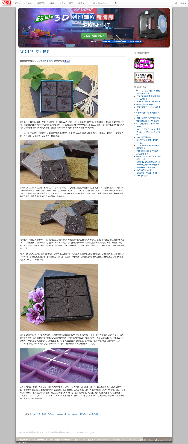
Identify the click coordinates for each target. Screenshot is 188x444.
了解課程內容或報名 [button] (94, 36)
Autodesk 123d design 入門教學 (148, 129)
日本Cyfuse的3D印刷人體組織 (148, 162)
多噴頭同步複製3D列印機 (43, 414)
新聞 (17, 3)
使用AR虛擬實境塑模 (145, 104)
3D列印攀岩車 (142, 176)
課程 (53, 3)
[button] (29, 27)
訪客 (183, 3)
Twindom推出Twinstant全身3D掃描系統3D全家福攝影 (77, 414)
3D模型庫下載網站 (143, 137)
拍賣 (62, 3)
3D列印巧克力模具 (35, 52)
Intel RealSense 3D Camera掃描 (148, 102)
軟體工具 (41, 3)
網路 (44, 61)
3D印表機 (28, 3)
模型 (72, 3)
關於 (81, 3)
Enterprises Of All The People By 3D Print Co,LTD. (118, 440)
